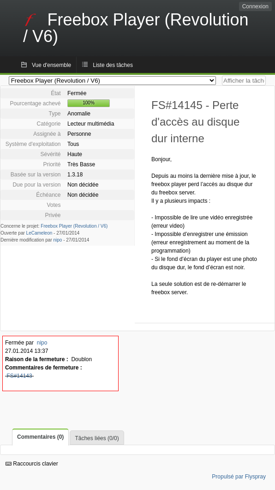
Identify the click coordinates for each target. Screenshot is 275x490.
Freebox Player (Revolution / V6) (74, 226)
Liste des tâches (113, 65)
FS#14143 (19, 376)
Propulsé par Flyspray (239, 476)
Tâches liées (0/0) (97, 438)
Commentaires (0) (40, 437)
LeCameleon (39, 233)
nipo (58, 239)
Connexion (255, 6)
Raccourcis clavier (32, 463)
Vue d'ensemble (51, 65)
